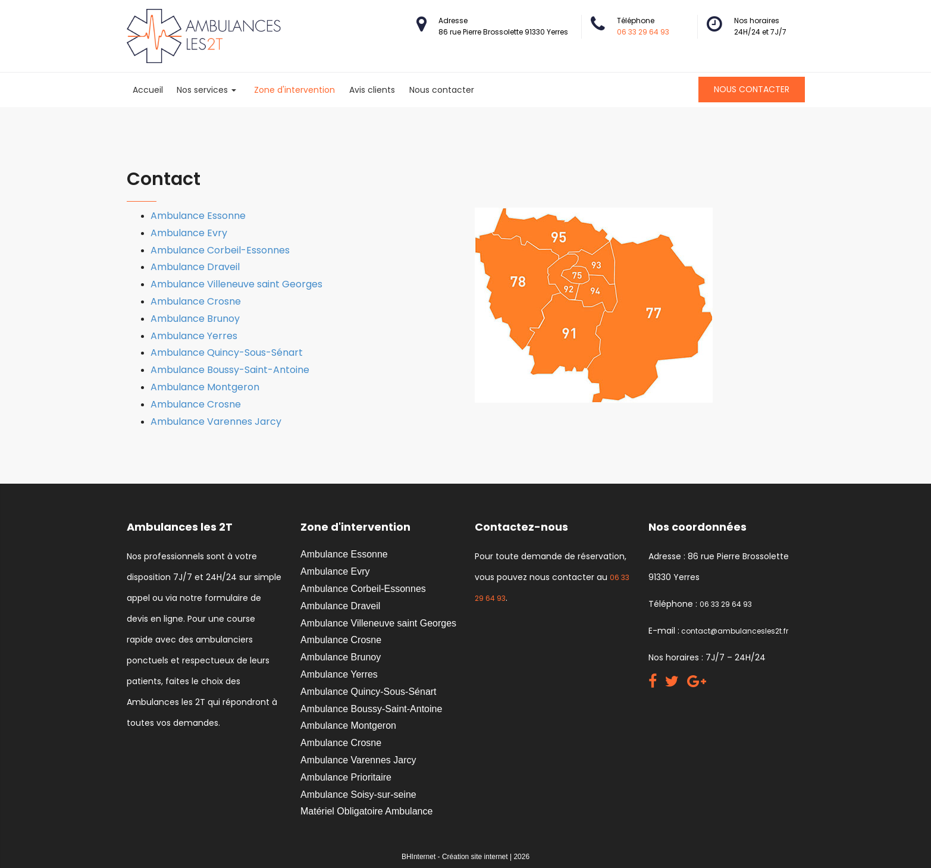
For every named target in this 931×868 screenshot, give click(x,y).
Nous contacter (441, 90)
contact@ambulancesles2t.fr (733, 631)
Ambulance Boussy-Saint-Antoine (230, 370)
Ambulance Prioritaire (345, 777)
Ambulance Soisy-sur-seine (358, 794)
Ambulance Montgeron (205, 387)
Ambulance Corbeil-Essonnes (220, 250)
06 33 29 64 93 (643, 32)
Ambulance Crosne (196, 301)
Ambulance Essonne (198, 216)
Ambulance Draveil (195, 267)
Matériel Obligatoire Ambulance (366, 811)
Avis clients (372, 90)
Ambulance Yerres (194, 336)
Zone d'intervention (294, 90)
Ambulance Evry (189, 233)
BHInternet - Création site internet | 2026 (465, 857)
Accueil (148, 90)
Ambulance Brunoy (195, 318)
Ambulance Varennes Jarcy (216, 421)
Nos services (206, 90)
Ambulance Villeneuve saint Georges (236, 284)
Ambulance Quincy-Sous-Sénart (227, 352)
